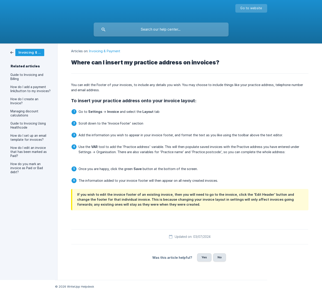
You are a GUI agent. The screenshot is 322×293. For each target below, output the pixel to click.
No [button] (220, 257)
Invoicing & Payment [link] (104, 51)
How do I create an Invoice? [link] (24, 101)
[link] (27, 52)
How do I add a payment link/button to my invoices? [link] (30, 89)
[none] (251, 8)
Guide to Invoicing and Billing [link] (26, 77)
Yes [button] (204, 257)
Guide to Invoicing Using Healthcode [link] (28, 125)
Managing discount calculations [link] (24, 113)
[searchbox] (161, 29)
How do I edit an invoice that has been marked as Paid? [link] (28, 152)
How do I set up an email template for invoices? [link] (28, 137)
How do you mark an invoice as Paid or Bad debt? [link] (26, 168)
